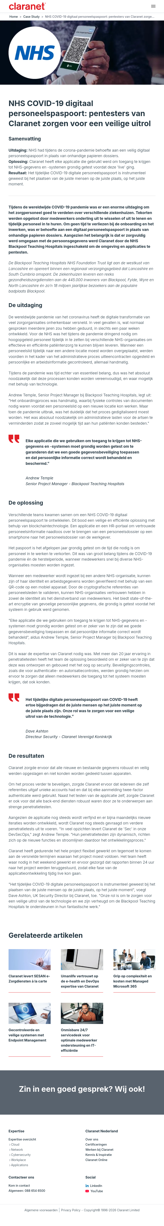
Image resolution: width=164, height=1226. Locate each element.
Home (13, 16)
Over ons (91, 1139)
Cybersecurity (21, 1155)
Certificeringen (96, 1144)
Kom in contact (19, 1185)
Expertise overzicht (22, 1139)
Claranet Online (96, 1160)
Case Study (31, 16)
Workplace (18, 1160)
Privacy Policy (71, 1210)
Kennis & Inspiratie (98, 1155)
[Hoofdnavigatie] (153, 6)
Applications (19, 1165)
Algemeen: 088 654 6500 (27, 1190)
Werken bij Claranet (99, 1149)
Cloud (15, 1144)
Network (17, 1149)
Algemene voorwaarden (41, 1210)
